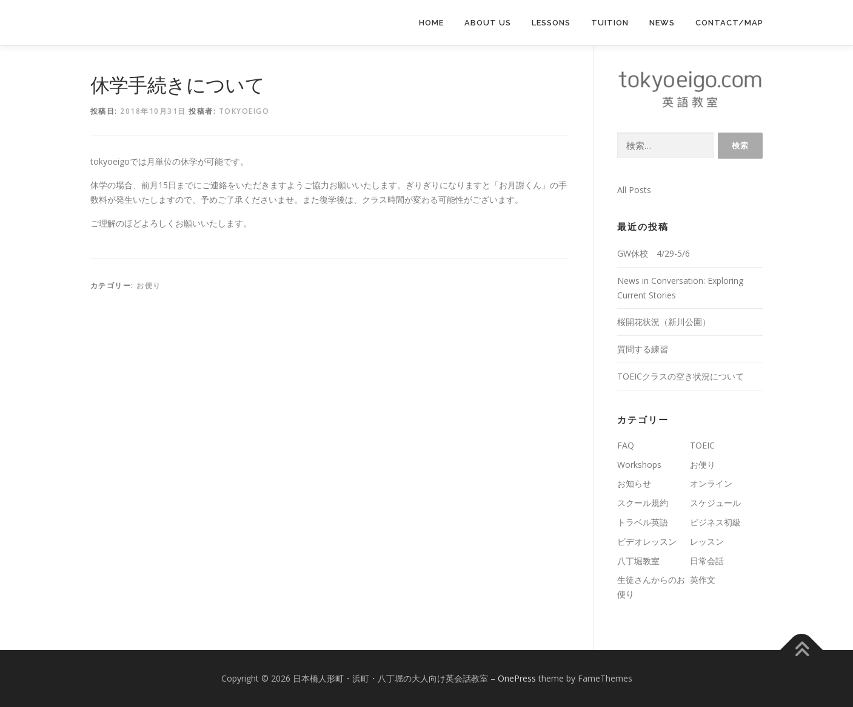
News (662, 22)
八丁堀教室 (638, 561)
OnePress (517, 678)
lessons (551, 22)
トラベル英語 (642, 522)
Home (431, 22)
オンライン (711, 483)
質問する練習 (642, 349)
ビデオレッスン (647, 541)
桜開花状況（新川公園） (664, 321)
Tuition (610, 22)
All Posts (634, 190)
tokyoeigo (244, 111)
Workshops (639, 464)
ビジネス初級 (715, 522)
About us (487, 22)
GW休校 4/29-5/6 (653, 253)
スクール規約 (642, 502)
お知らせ (634, 483)
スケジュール (715, 502)
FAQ (625, 445)
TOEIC (702, 445)
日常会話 (707, 561)
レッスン (707, 541)
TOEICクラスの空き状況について (680, 376)
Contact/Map (729, 22)
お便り (148, 285)
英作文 (702, 579)
